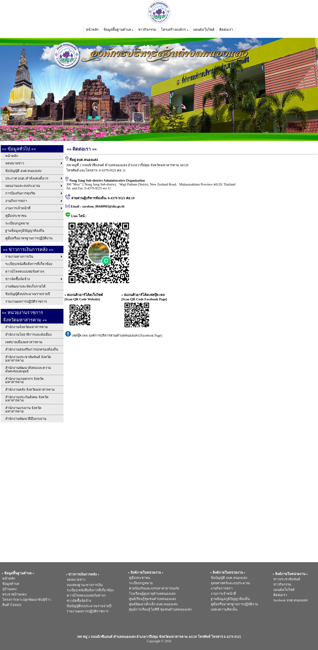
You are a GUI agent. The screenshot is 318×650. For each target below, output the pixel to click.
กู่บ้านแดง (8, 589)
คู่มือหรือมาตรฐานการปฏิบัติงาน (233, 604)
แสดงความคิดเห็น (223, 609)
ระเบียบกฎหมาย (140, 583)
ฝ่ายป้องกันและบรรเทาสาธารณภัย (153, 588)
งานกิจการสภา (221, 588)
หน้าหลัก (92, 29)
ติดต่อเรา (226, 29)
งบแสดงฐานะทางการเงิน (84, 585)
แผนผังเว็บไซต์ (203, 29)
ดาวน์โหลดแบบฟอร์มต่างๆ (85, 595)
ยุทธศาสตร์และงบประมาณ (229, 583)
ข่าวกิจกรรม (147, 29)
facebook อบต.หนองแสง (290, 600)
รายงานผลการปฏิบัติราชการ (87, 611)
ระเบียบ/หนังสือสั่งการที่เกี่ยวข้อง (89, 590)
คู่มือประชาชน (138, 578)
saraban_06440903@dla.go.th (103, 206)
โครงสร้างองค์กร (174, 29)
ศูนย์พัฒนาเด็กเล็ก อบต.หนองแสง (152, 604)
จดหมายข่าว (75, 579)
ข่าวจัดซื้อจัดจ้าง (78, 601)
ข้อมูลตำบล (10, 584)
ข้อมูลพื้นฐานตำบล (119, 29)
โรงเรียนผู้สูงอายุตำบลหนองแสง (151, 593)
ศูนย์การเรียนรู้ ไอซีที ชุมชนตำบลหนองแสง (159, 609)
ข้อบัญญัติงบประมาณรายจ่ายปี (88, 606)
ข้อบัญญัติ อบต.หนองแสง (228, 578)
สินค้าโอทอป (11, 605)
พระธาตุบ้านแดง (14, 594)
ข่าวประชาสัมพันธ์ (286, 579)
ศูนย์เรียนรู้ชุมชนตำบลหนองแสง (151, 599)
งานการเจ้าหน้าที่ (222, 593)
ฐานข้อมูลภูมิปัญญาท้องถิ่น (229, 599)
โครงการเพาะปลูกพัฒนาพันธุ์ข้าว (26, 599)
